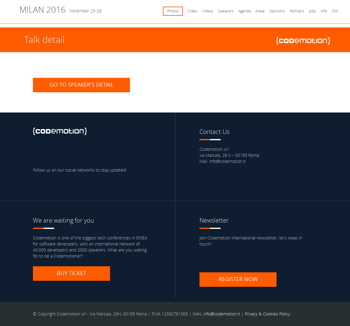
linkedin (74, 152)
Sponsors (277, 11)
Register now (238, 279)
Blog (127, 152)
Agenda (244, 11)
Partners (297, 11)
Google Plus (92, 152)
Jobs (312, 11)
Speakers (226, 11)
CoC (335, 11)
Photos (173, 11)
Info (324, 11)
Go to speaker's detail (81, 84)
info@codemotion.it (221, 314)
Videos (207, 11)
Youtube (109, 152)
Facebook (39, 152)
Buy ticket (71, 273)
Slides (192, 11)
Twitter (56, 152)
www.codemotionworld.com (305, 41)
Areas (260, 11)
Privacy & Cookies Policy (267, 314)
